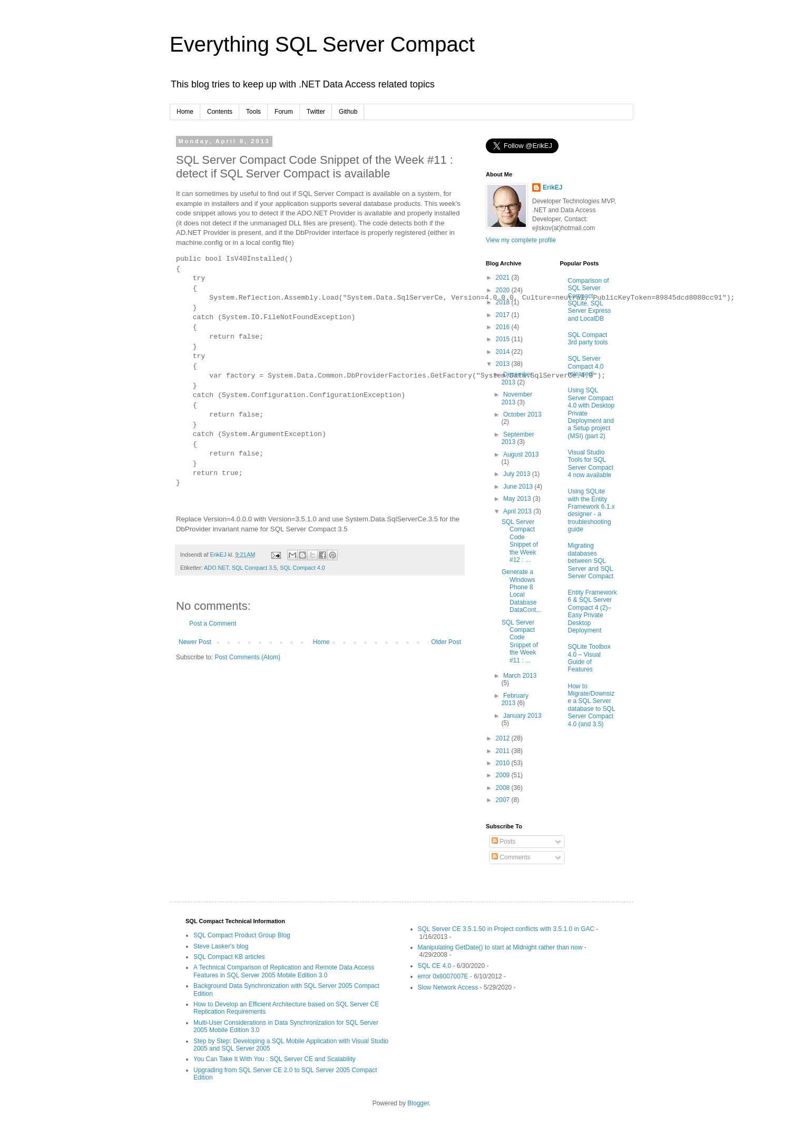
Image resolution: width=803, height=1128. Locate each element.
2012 (504, 738)
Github (348, 111)
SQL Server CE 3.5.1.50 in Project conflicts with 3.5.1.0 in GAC (506, 929)
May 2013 (518, 498)
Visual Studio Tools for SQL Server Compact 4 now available (591, 464)
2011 (504, 751)
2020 (504, 290)
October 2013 (522, 414)
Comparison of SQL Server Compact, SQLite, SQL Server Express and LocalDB (589, 299)
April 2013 (518, 511)
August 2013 (520, 454)
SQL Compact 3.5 (254, 568)
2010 (504, 763)
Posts (503, 841)
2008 (504, 787)
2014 (504, 351)
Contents (219, 111)
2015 (504, 339)
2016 (504, 327)
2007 (504, 800)
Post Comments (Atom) (247, 657)
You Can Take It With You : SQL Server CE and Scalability (274, 1059)
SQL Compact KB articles (229, 957)
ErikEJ (552, 187)
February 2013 (514, 699)
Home (185, 111)
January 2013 (522, 715)
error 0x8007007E (443, 976)
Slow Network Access (448, 987)
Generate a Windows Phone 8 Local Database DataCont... (522, 591)
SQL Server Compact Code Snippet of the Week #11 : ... (520, 641)
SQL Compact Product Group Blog (241, 935)
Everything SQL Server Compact (322, 44)
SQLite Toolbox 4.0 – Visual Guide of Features (589, 658)
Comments (511, 857)
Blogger (418, 1103)
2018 (504, 302)
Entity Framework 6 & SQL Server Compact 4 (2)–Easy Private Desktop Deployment (592, 611)
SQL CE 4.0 (435, 965)
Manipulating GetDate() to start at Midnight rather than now (500, 947)
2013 (504, 364)
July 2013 (517, 474)
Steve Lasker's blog (220, 946)
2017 (504, 315)
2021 (504, 277)
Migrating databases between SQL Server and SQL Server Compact (591, 561)
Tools (253, 111)
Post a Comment (212, 623)
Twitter (316, 111)
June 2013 (518, 486)
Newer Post (195, 642)
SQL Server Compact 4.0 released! (586, 366)
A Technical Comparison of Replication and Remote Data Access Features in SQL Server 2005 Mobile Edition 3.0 (283, 971)
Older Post (446, 642)
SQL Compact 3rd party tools (588, 338)
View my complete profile (521, 240)
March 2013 (519, 675)
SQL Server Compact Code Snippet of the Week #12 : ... (520, 540)
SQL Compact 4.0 (302, 568)
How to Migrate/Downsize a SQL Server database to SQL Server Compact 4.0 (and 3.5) (591, 705)
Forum (284, 111)
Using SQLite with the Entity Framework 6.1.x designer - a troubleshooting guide (591, 510)
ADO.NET (216, 568)
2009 (504, 775)
